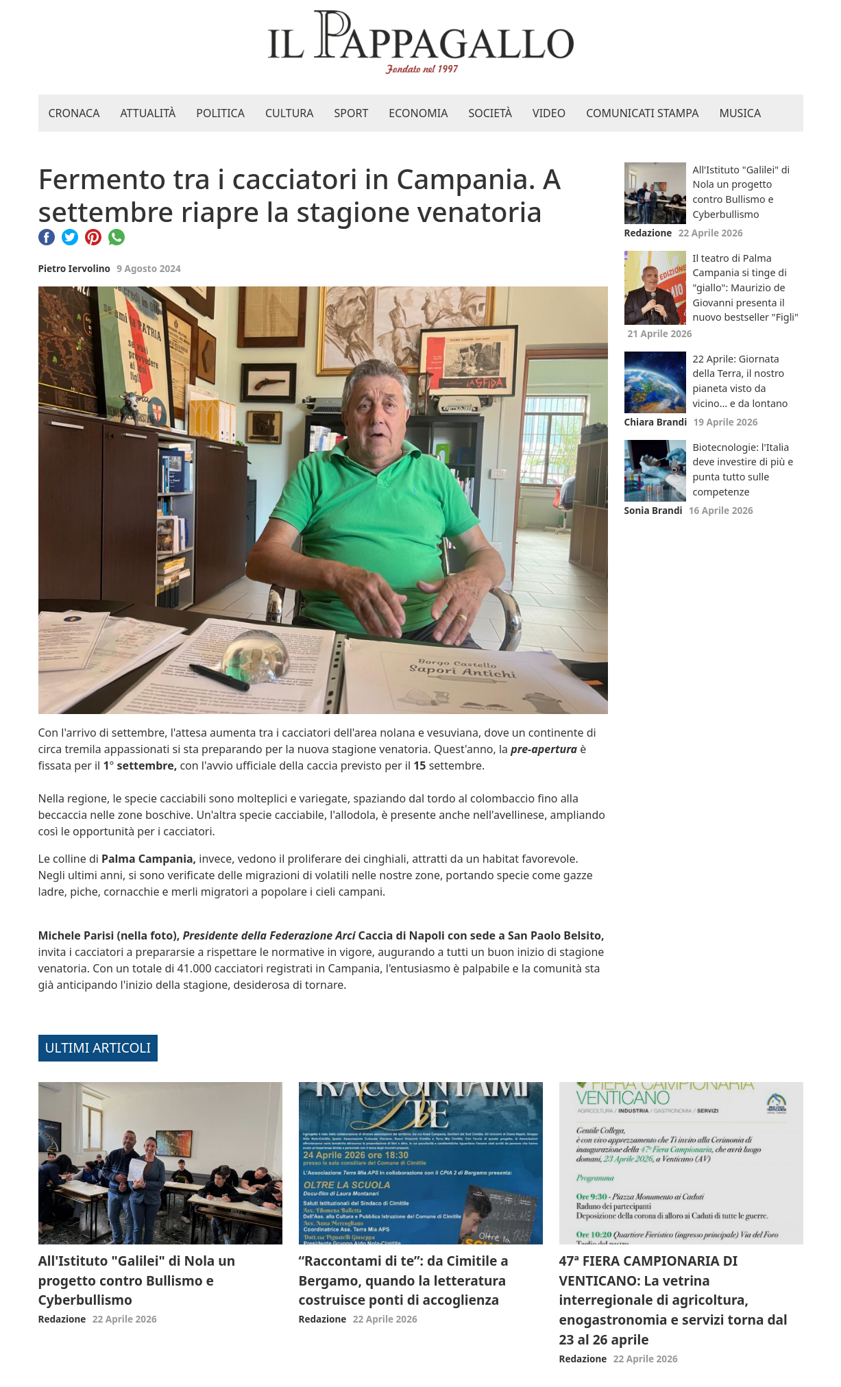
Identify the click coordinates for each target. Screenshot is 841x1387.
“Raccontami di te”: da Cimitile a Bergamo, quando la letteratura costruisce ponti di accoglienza (404, 1280)
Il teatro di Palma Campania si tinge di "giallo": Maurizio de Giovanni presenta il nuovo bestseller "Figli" (746, 287)
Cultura (289, 113)
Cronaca (74, 113)
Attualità (147, 113)
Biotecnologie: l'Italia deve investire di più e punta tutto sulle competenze (743, 469)
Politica (220, 113)
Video (549, 113)
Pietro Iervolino (74, 268)
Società (490, 113)
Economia (418, 113)
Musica (740, 113)
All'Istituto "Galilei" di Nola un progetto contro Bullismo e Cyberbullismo (741, 192)
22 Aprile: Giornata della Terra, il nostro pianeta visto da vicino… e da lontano (740, 381)
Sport (351, 113)
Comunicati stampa (642, 113)
